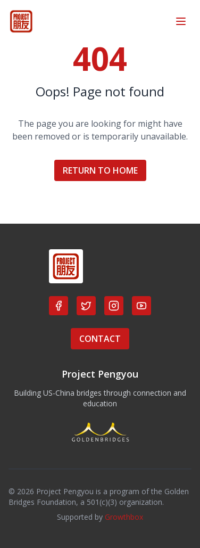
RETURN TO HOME (100, 170)
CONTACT (100, 339)
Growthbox (124, 517)
